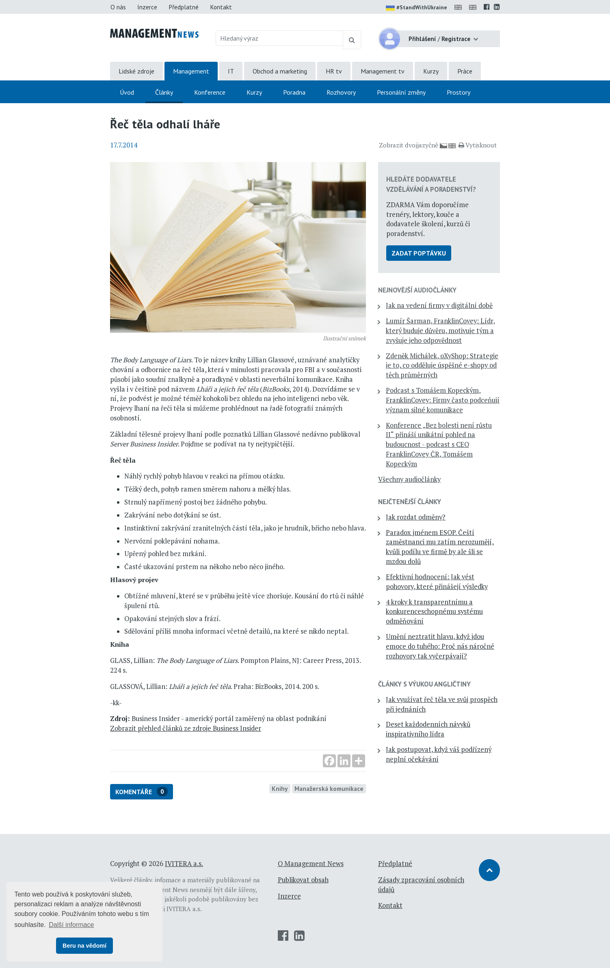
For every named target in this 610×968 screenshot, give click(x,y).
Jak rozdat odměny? (416, 517)
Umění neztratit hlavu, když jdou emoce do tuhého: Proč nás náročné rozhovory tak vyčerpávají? (440, 646)
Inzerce (147, 7)
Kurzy (431, 71)
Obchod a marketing (280, 71)
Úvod (127, 92)
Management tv (383, 71)
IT (231, 71)
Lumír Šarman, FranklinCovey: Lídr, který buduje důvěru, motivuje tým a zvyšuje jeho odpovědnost (440, 330)
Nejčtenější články (409, 501)
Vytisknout (478, 145)
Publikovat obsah (303, 879)
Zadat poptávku (419, 253)
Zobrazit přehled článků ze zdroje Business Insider (185, 728)
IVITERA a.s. (184, 863)
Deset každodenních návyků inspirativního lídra (428, 729)
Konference (209, 92)
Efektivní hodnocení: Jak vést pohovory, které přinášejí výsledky (437, 581)
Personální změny (401, 92)
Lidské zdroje (136, 71)
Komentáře (141, 791)
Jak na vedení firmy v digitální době (439, 305)
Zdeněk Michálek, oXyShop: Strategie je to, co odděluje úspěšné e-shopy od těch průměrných (442, 365)
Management (191, 71)
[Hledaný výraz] (280, 38)
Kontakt (221, 7)
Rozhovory (341, 92)
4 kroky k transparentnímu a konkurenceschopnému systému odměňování (434, 612)
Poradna (294, 92)
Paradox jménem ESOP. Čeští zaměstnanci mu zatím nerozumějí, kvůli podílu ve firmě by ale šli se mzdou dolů (440, 547)
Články (164, 92)
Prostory (458, 92)
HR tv (334, 71)
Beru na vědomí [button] (84, 945)
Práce (464, 71)
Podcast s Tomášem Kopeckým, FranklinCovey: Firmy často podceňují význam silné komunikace (443, 400)
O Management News (311, 863)
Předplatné (184, 7)
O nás (118, 7)
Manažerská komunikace (328, 788)
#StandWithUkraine (416, 8)
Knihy (280, 788)
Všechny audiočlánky (409, 479)
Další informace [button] (71, 924)
